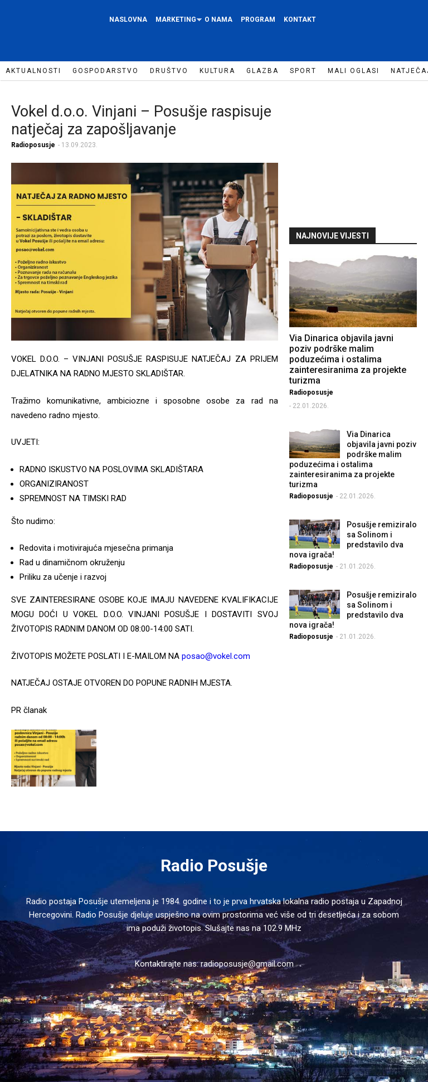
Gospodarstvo (105, 71)
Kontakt (300, 19)
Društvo (169, 71)
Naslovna (128, 19)
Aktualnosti (33, 71)
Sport (303, 71)
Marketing (177, 22)
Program (258, 19)
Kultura (217, 71)
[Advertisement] (358, 152)
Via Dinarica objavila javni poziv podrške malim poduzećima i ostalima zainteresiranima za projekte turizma (347, 359)
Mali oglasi (354, 71)
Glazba (262, 71)
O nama (218, 19)
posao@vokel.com (216, 656)
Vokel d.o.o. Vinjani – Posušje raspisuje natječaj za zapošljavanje (141, 120)
